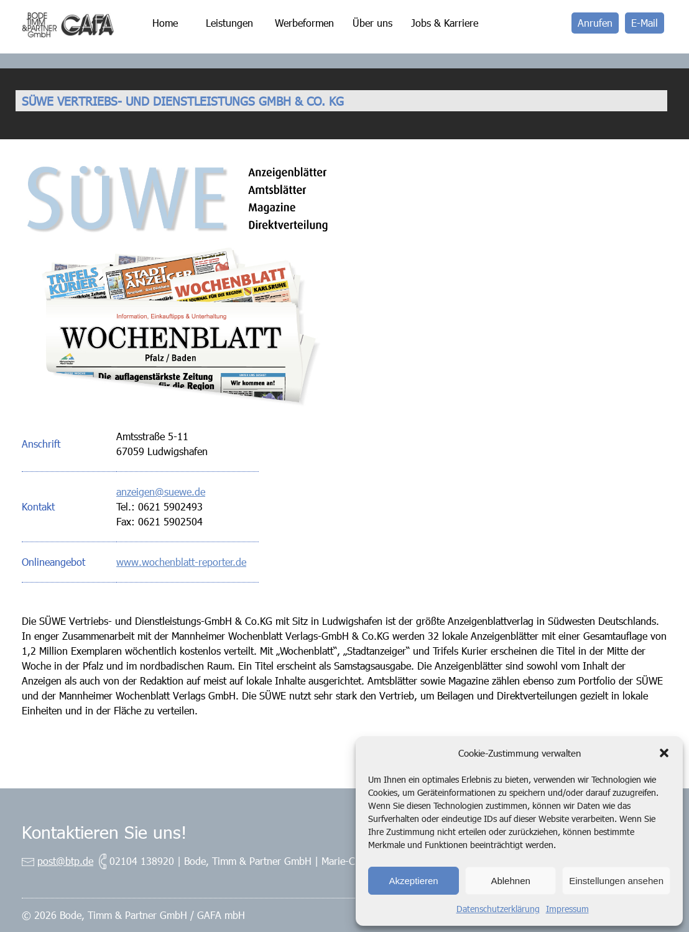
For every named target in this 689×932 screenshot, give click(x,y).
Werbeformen (304, 22)
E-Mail (644, 22)
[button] (664, 753)
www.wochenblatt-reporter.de (181, 561)
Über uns (372, 22)
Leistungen (229, 22)
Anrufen (595, 22)
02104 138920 (141, 860)
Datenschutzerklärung (498, 909)
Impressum (567, 909)
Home (165, 22)
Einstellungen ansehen (616, 880)
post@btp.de (65, 860)
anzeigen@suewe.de (160, 491)
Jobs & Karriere (444, 22)
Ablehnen (510, 880)
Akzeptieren (413, 880)
